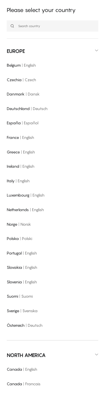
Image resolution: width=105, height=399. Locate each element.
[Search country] (52, 26)
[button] (52, 51)
